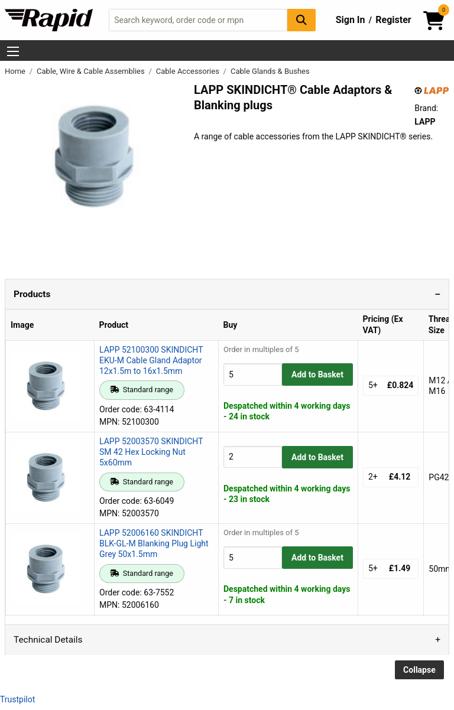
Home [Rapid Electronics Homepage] (16, 71)
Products (32, 294)
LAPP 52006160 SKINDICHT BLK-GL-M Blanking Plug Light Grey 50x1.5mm (154, 543)
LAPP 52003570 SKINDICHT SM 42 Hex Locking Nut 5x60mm (151, 452)
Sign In (350, 19)
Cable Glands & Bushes (270, 71)
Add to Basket (317, 374)
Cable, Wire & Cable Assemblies (92, 71)
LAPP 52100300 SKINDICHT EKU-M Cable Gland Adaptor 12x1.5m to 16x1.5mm (151, 360)
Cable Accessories (188, 71)
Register (393, 19)
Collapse (419, 670)
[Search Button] (301, 20)
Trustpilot (17, 699)
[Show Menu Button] (13, 51)
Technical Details (48, 639)
